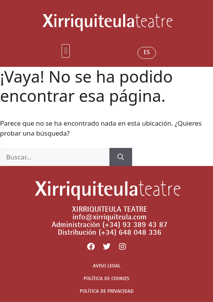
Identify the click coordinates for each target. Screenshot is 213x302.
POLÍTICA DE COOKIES (106, 279)
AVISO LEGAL (107, 266)
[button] (66, 51)
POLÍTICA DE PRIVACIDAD (107, 291)
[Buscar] (120, 157)
